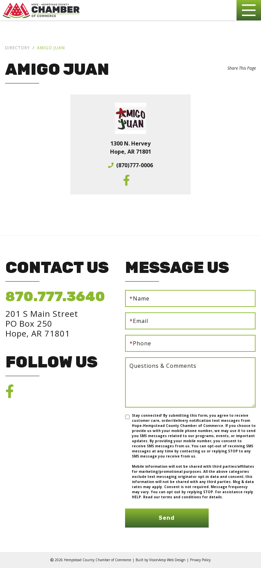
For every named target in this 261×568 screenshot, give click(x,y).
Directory (17, 48)
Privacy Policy (200, 559)
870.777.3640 (55, 297)
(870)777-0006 (134, 165)
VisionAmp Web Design (167, 559)
